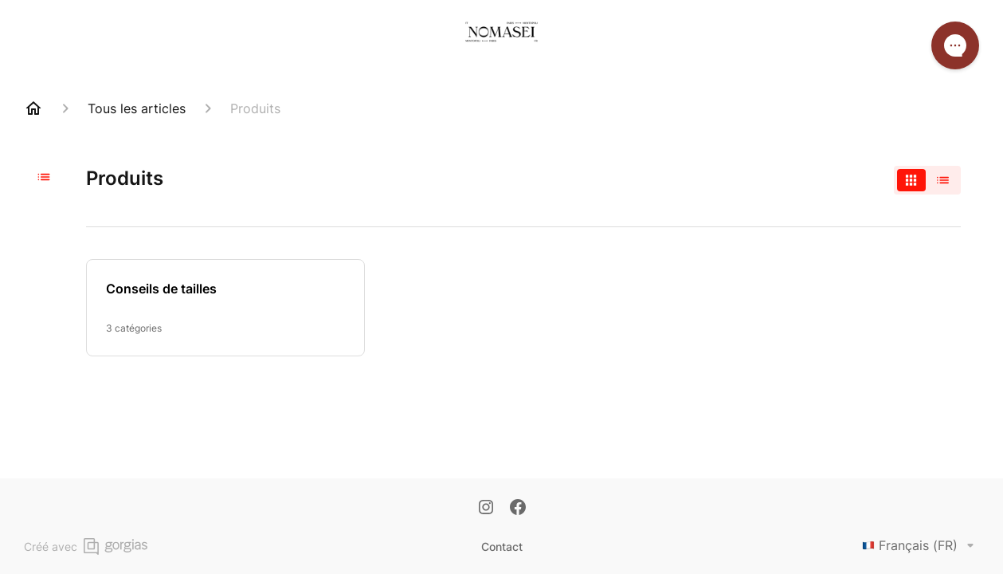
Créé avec (85, 546)
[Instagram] (486, 508)
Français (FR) (921, 545)
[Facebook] (517, 508)
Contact (502, 546)
